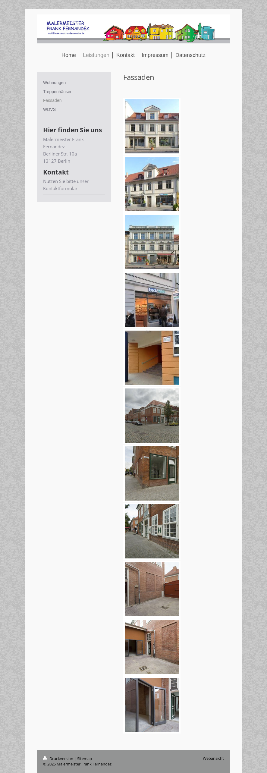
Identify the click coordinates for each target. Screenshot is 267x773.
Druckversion (58, 758)
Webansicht (213, 758)
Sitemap (84, 758)
